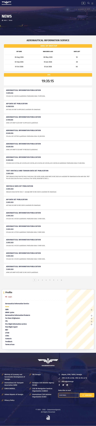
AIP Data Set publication (17, 104)
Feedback (8, 342)
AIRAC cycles (9, 313)
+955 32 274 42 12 (81, 378)
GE (82, 3)
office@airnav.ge (68, 382)
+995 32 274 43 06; (68, 378)
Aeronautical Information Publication (23, 90)
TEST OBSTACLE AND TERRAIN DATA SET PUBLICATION (27, 171)
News (7, 307)
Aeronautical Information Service (17, 304)
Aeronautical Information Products (17, 315)
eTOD (7, 333)
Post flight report (11, 327)
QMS (7, 310)
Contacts (8, 339)
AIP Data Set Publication (17, 199)
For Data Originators (12, 318)
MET (6, 330)
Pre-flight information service (16, 324)
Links (7, 336)
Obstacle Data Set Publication (19, 186)
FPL (6, 321)
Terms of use (9, 345)
